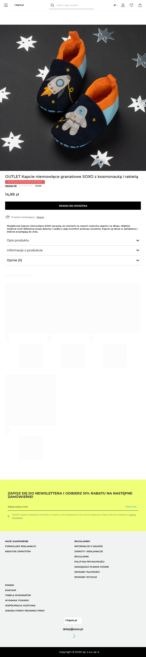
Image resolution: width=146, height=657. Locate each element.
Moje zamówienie (16, 541)
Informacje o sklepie (88, 546)
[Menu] (6, 5)
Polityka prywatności (89, 561)
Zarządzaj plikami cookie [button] (91, 566)
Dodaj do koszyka (73, 205)
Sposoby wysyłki (85, 577)
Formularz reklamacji (20, 546)
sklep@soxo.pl (73, 629)
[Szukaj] (53, 5)
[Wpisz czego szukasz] (71, 5)
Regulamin (81, 556)
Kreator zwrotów (18, 551)
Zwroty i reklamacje (88, 551)
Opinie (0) (11, 185)
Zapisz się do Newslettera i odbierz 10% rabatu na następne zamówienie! (70, 495)
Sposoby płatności (87, 572)
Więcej (40, 217)
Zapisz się (131, 506)
